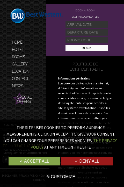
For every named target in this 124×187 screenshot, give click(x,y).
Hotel (18, 50)
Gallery (20, 64)
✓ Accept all (34, 161)
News (17, 86)
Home (17, 42)
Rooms (18, 57)
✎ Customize (60, 177)
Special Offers (24, 99)
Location (20, 71)
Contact (20, 79)
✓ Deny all (87, 161)
